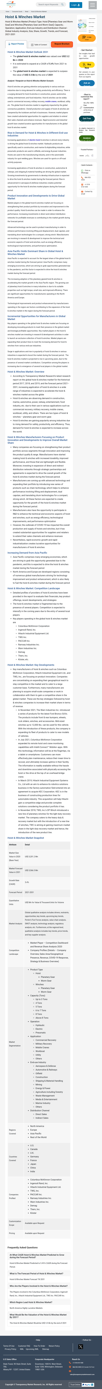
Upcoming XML (32, 1349)
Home (7, 11)
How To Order (39, 1346)
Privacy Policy (10, 1349)
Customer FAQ (24, 1346)
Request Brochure (62, 44)
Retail (26, 11)
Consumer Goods (17, 11)
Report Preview (16, 44)
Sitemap (45, 1349)
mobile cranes (51, 101)
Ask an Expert (87, 84)
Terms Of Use (8, 1346)
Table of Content (39, 45)
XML (22, 1349)
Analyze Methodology (87, 139)
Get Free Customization (86, 119)
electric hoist (34, 140)
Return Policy (54, 1346)
